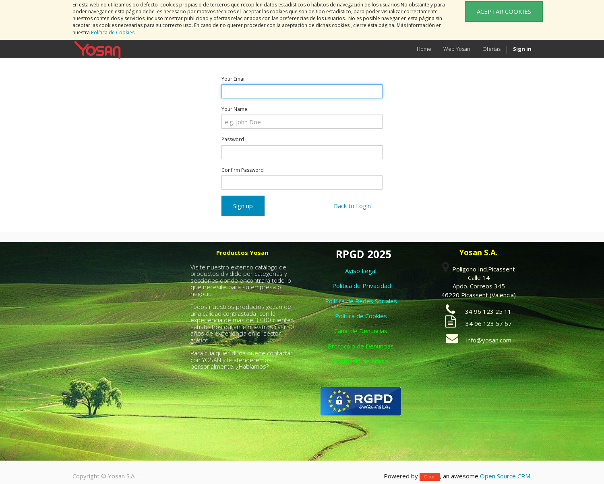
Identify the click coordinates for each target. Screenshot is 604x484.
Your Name (234, 109)
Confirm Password (242, 170)
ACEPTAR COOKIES (504, 11)
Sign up (243, 206)
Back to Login (352, 206)
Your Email (233, 78)
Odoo (429, 477)
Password (232, 139)
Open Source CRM (505, 476)
